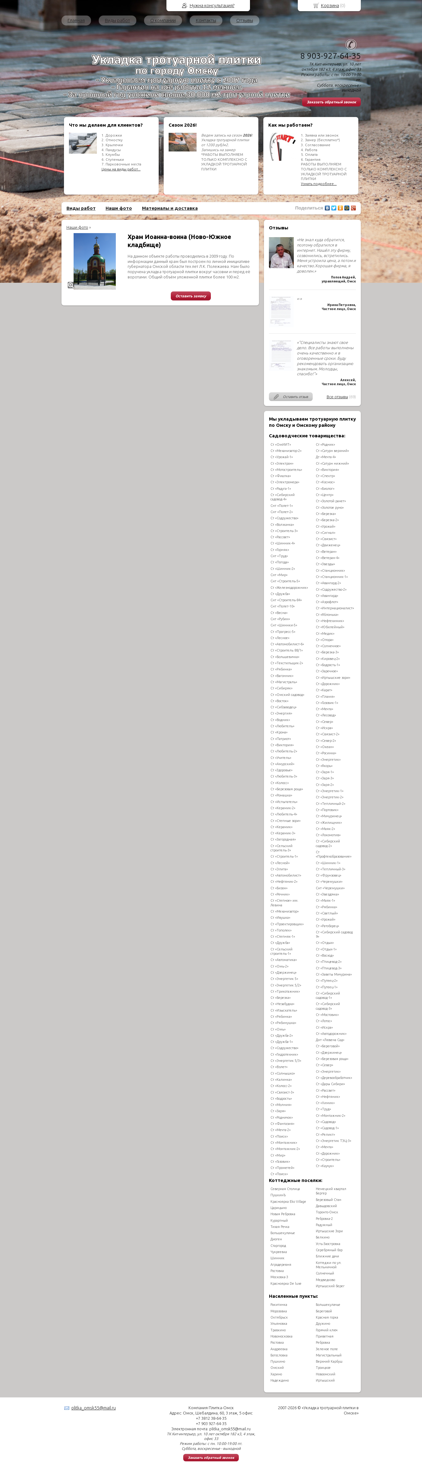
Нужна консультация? (212, 5)
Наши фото (119, 208)
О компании (163, 20)
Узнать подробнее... (319, 184)
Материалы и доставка (170, 208)
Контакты (206, 20)
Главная (76, 20)
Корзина (330, 5)
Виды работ (117, 20)
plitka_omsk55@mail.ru (93, 1407)
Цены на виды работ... (121, 169)
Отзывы (244, 20)
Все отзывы (337, 397)
